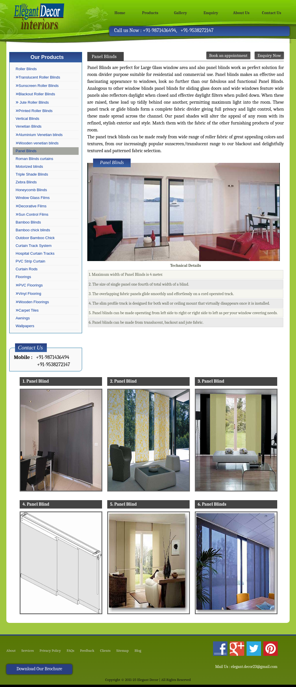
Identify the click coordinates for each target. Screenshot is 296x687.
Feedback (87, 651)
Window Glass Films (33, 198)
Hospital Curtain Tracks (35, 253)
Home (119, 12)
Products (150, 12)
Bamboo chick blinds (33, 230)
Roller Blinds (26, 69)
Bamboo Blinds (28, 222)
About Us (241, 12)
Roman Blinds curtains (34, 159)
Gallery (180, 12)
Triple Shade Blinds (32, 174)
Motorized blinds (29, 166)
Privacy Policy (50, 651)
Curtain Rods (27, 269)
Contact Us (271, 12)
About (11, 651)
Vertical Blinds (27, 118)
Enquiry (211, 12)
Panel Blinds (26, 151)
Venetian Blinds (29, 126)
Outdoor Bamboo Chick (35, 238)
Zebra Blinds (26, 182)
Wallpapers (25, 326)
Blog (137, 651)
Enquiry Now (269, 55)
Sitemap (122, 651)
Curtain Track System (33, 245)
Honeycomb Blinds (31, 190)
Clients (105, 651)
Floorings (23, 277)
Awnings (23, 318)
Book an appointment (228, 55)
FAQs (70, 651)
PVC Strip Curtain (30, 261)
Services (27, 651)
